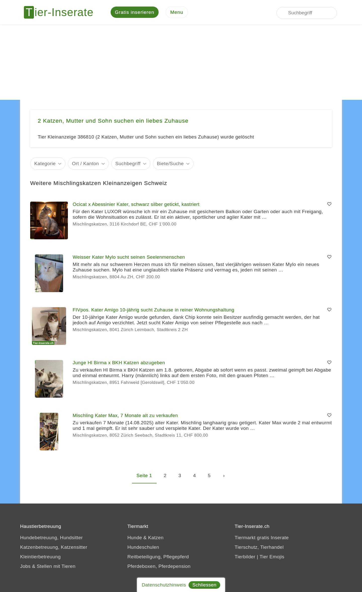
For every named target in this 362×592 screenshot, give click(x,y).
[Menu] (177, 13)
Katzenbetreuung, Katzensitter (53, 548)
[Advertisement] (181, 63)
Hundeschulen (143, 548)
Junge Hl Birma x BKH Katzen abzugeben (119, 363)
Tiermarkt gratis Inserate (262, 538)
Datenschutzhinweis (164, 584)
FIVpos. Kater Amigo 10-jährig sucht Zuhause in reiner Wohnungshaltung (153, 310)
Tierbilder (245, 557)
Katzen (156, 538)
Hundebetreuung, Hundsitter (51, 538)
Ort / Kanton (85, 164)
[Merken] (329, 205)
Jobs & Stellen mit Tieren (47, 567)
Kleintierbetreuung (40, 557)
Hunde (134, 538)
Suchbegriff (128, 164)
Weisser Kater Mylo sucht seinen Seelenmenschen (129, 257)
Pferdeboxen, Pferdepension (159, 567)
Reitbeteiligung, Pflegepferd (158, 557)
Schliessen (204, 584)
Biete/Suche (170, 164)
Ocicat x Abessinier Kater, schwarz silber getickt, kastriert (136, 205)
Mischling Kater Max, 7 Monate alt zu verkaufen (125, 416)
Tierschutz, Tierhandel (259, 548)
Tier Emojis (272, 557)
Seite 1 (144, 476)
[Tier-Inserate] (61, 12)
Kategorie (45, 164)
